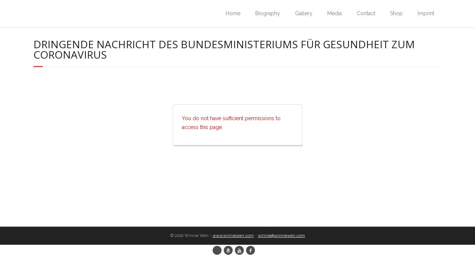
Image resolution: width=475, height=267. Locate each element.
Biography (267, 13)
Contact (366, 13)
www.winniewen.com (233, 235)
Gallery (303, 13)
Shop (396, 13)
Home (233, 13)
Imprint (425, 13)
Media (334, 13)
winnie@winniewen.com (281, 235)
